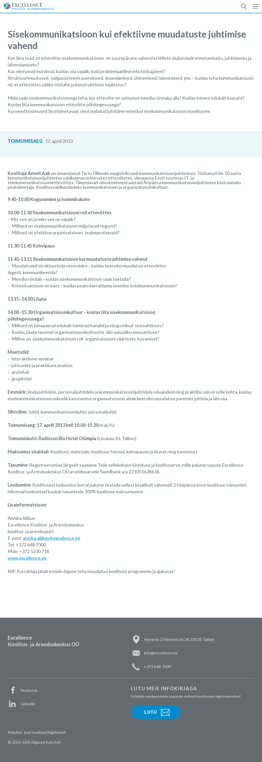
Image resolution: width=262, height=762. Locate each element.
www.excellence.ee (27, 558)
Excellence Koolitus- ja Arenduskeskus (28, 6)
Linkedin (27, 703)
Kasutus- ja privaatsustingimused (37, 732)
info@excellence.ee (161, 652)
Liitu (150, 712)
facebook (29, 690)
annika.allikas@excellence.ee (51, 538)
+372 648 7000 (157, 666)
